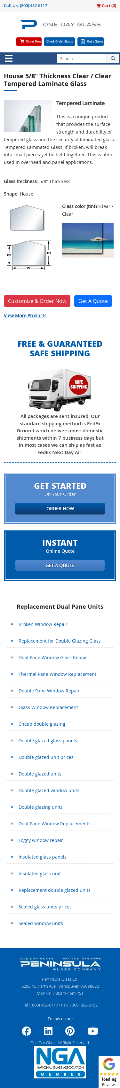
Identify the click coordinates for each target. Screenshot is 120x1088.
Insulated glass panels (43, 857)
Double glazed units (40, 774)
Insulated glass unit (40, 873)
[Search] (82, 58)
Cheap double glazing (42, 724)
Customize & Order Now (37, 301)
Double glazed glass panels (48, 740)
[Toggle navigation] (8, 58)
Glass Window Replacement (48, 707)
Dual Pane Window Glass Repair (53, 657)
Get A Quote (93, 301)
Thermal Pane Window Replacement (57, 674)
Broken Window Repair (43, 624)
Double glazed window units (49, 790)
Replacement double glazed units (55, 890)
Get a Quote (95, 41)
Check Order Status (59, 41)
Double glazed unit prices (46, 757)
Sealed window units (41, 923)
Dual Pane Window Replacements (55, 824)
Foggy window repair (41, 840)
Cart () (106, 5)
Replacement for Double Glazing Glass (60, 641)
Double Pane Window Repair (49, 691)
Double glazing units (41, 807)
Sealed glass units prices (45, 907)
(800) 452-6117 (33, 5)
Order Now (33, 41)
